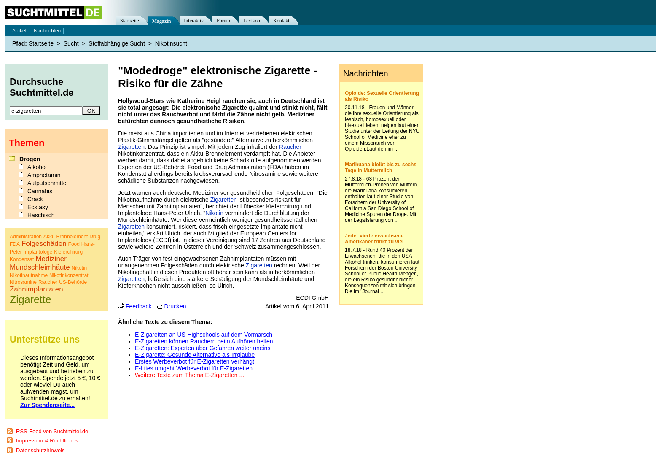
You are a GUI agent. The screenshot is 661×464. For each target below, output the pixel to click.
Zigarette (30, 299)
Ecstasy (37, 207)
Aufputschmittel (47, 183)
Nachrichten (47, 31)
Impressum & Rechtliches (47, 440)
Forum (223, 21)
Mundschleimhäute (40, 267)
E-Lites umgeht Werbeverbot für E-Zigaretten (194, 368)
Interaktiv (194, 21)
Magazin (161, 21)
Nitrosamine (23, 282)
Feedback (138, 306)
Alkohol (37, 167)
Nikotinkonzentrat (69, 275)
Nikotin (214, 213)
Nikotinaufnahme (29, 275)
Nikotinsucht (171, 43)
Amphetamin (44, 175)
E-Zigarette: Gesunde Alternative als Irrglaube (195, 354)
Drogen (29, 159)
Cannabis (39, 191)
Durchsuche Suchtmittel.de (42, 87)
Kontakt (281, 21)
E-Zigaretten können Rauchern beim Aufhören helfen (204, 341)
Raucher (290, 146)
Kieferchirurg (68, 252)
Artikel (19, 31)
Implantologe (38, 252)
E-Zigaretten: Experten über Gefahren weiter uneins (202, 348)
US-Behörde (73, 282)
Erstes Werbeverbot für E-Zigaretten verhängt (194, 361)
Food (74, 244)
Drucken (175, 306)
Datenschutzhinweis (40, 450)
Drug (94, 237)
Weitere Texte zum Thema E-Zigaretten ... (189, 375)
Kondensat (22, 259)
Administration (26, 237)
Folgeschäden (44, 244)
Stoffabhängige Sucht (117, 43)
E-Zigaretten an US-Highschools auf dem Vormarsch (203, 334)
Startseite (129, 21)
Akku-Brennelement (65, 237)
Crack (35, 199)
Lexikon (251, 21)
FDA (15, 244)
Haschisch (41, 215)
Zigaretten (131, 146)
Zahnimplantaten (36, 289)
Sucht (71, 43)
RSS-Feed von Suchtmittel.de (52, 431)
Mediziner (51, 259)
